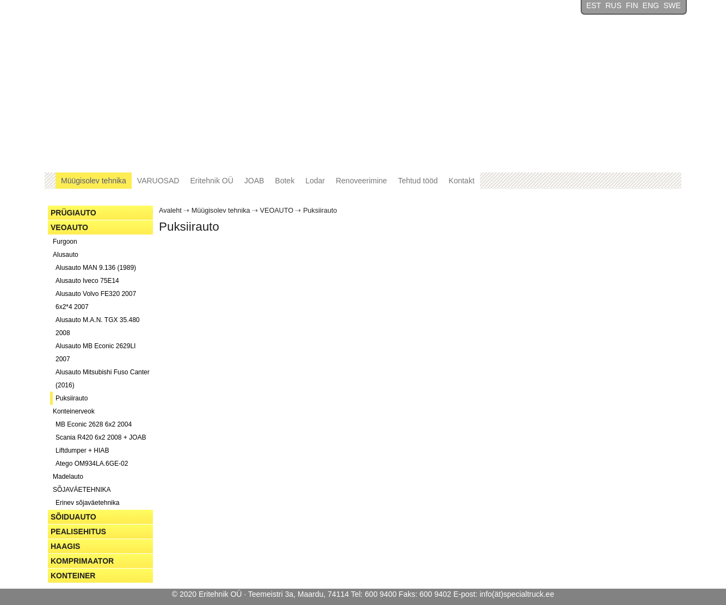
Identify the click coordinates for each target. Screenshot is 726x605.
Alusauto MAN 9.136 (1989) (96, 267)
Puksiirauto (72, 398)
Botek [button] (284, 180)
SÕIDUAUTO (73, 517)
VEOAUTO (69, 227)
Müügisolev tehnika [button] (93, 180)
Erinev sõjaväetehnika (87, 503)
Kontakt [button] (461, 180)
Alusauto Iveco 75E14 (87, 281)
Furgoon (65, 241)
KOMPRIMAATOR (82, 561)
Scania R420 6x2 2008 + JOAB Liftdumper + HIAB (101, 444)
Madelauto (68, 476)
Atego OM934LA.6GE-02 (92, 463)
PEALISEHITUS (78, 531)
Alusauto (65, 254)
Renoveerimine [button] (361, 180)
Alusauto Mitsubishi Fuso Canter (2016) (103, 378)
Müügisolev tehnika (221, 210)
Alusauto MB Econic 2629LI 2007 (96, 352)
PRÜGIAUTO (73, 212)
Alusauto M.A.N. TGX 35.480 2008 (98, 326)
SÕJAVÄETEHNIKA (81, 489)
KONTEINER (73, 575)
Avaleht (170, 210)
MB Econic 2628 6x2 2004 (94, 424)
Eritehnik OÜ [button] (211, 180)
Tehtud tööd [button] (418, 180)
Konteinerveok (74, 411)
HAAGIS (65, 546)
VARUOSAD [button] (158, 180)
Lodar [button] (315, 180)
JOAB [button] (254, 180)
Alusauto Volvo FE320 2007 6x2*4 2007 (96, 300)
